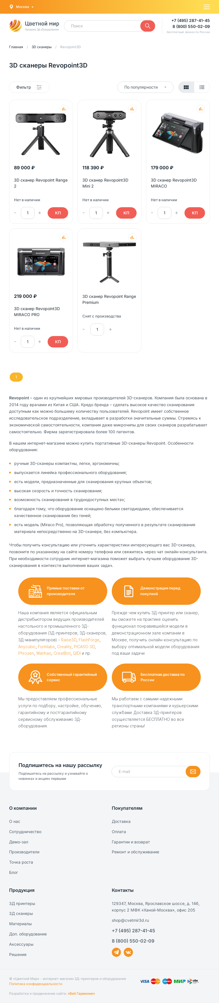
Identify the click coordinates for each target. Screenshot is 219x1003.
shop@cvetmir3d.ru (130, 920)
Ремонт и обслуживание (135, 851)
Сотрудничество (25, 831)
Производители (24, 851)
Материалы (20, 923)
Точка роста (21, 862)
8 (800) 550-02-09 (191, 26)
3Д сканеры (21, 913)
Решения (18, 954)
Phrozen (26, 653)
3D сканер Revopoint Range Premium (109, 299)
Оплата (119, 831)
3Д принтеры (22, 903)
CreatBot (62, 653)
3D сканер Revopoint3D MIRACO (174, 183)
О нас (14, 821)
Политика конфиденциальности (35, 984)
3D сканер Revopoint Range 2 (41, 183)
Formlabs (46, 646)
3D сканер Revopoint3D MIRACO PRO (37, 311)
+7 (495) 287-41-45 (190, 20)
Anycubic (27, 646)
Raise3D (68, 639)
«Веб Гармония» (81, 993)
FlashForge (89, 639)
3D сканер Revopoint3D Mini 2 (105, 183)
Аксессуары (21, 944)
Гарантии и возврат (131, 841)
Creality (64, 646)
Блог (13, 872)
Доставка (121, 821)
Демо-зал (18, 841)
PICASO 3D (84, 646)
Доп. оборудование (28, 933)
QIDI (77, 653)
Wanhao (43, 653)
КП (58, 212)
